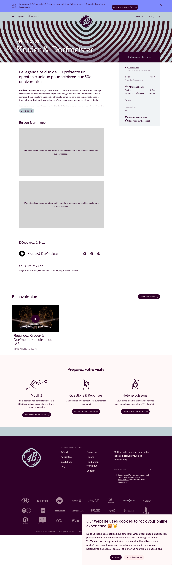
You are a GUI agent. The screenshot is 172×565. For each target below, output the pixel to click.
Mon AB (139, 16)
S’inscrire (150, 499)
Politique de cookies (66, 561)
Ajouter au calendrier (136, 147)
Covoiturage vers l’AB (125, 7)
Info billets (66, 491)
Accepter (115, 557)
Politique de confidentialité (45, 561)
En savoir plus (154, 548)
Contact (90, 500)
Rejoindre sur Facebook (137, 150)
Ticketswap (132, 97)
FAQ (63, 496)
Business (91, 481)
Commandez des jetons (135, 441)
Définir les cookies (134, 557)
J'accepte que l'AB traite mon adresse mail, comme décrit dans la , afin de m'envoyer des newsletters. (133, 508)
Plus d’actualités (149, 326)
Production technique (92, 493)
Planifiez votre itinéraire (36, 444)
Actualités (66, 486)
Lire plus (26, 140)
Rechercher (159, 17)
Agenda (20, 16)
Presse (90, 486)
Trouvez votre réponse (86, 441)
